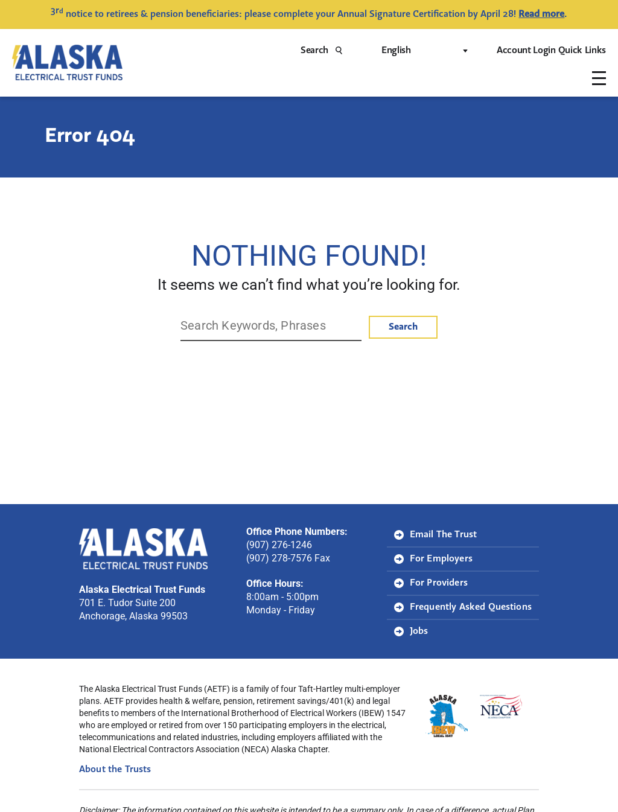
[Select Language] (423, 51)
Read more (541, 14)
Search (325, 50)
